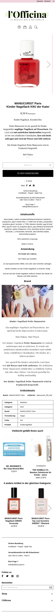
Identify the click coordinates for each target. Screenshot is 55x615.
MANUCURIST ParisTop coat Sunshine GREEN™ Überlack (41, 520)
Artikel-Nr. (31, 395)
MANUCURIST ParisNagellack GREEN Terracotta (14, 520)
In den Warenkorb (28, 173)
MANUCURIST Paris (27, 103)
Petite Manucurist (33, 343)
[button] (49, 64)
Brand (5, 395)
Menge (27, 165)
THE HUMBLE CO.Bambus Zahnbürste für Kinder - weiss (40, 472)
